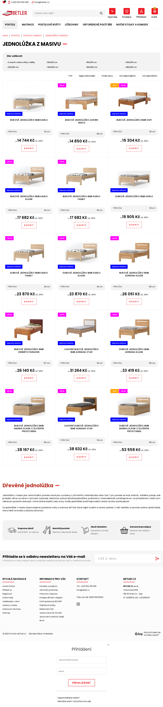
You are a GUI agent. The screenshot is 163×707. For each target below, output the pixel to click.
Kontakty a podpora (48, 586)
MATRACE (28, 24)
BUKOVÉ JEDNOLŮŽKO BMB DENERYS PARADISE (29, 351)
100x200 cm (131, 62)
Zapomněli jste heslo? (69, 697)
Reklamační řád (46, 609)
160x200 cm (92, 67)
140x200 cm (52, 67)
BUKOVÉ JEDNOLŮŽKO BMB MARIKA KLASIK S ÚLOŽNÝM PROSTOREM (29, 428)
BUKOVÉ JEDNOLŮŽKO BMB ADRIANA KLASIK (134, 274)
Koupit (29, 148)
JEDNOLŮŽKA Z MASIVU (56, 35)
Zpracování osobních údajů (52, 616)
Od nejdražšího (149, 75)
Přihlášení (81, 683)
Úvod (5, 35)
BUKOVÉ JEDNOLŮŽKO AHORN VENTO (81, 121)
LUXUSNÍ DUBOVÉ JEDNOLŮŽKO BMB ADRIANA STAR (81, 427)
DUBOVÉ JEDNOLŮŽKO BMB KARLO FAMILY (29, 274)
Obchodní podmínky (49, 590)
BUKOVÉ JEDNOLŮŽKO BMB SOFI (134, 119)
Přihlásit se (7, 590)
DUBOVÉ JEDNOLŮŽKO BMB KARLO (134, 196)
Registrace (7, 594)
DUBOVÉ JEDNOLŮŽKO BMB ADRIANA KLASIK (134, 351)
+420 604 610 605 (20, 2)
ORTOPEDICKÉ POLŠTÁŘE (97, 24)
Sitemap (6, 613)
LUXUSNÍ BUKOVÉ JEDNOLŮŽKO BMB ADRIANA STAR (81, 351)
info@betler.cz (42, 2)
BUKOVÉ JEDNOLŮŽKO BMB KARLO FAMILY (81, 198)
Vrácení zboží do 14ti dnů (51, 613)
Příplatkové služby (47, 605)
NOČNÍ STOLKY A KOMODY (132, 24)
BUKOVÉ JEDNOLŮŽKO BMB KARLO (29, 119)
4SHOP (155, 635)
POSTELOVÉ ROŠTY (49, 24)
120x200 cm (13, 67)
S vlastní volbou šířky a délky (21, 62)
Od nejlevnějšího (127, 75)
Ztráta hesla (8, 597)
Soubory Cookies (10, 605)
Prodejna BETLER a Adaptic (51, 597)
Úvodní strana (9, 586)
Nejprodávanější (87, 75)
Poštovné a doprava (48, 594)
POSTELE (10, 24)
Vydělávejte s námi (11, 601)
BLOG (42, 620)
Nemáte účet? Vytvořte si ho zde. (74, 701)
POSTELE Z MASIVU (32, 35)
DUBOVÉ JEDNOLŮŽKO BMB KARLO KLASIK (81, 274)
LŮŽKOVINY (71, 24)
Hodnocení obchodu (12, 609)
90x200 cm (92, 62)
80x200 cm (52, 62)
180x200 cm (131, 67)
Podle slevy (107, 75)
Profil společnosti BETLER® (51, 601)
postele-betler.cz (17, 633)
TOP (70, 75)
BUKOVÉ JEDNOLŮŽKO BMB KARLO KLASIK (29, 198)
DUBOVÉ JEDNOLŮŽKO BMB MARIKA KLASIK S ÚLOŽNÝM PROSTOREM (134, 428)
